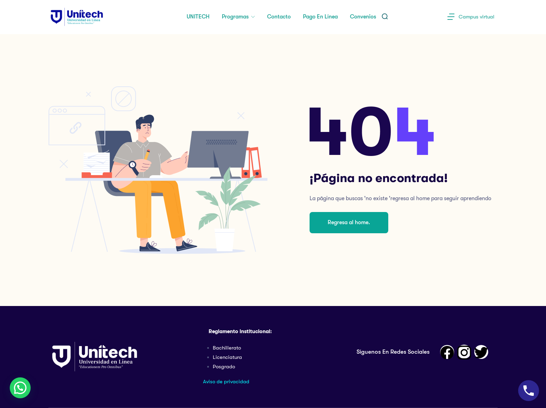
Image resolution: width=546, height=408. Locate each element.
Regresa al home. (349, 222)
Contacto (279, 17)
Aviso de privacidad (226, 381)
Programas (236, 17)
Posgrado (224, 366)
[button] (20, 387)
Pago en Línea (320, 17)
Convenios (363, 17)
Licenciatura (227, 357)
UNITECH (198, 17)
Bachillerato (227, 348)
